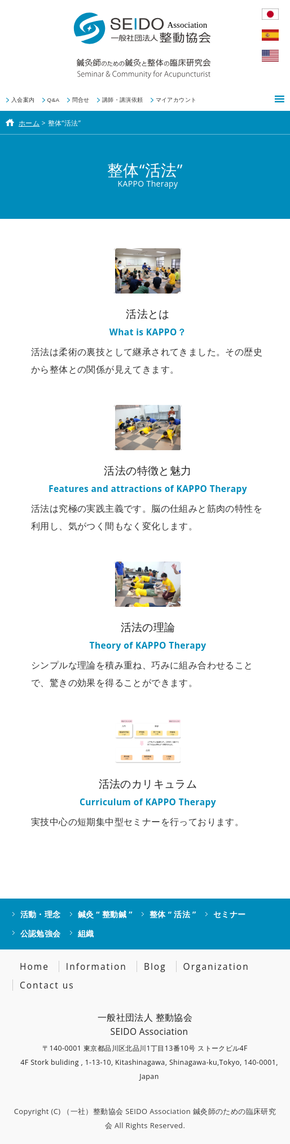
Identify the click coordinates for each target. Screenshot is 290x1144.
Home (34, 966)
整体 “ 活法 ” (173, 914)
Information (96, 966)
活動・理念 (40, 914)
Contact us (47, 985)
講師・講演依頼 (122, 100)
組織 (86, 933)
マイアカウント (176, 100)
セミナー (229, 914)
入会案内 (23, 100)
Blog (155, 966)
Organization (216, 966)
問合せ (81, 100)
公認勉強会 (40, 933)
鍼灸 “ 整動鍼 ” (105, 914)
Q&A (53, 100)
